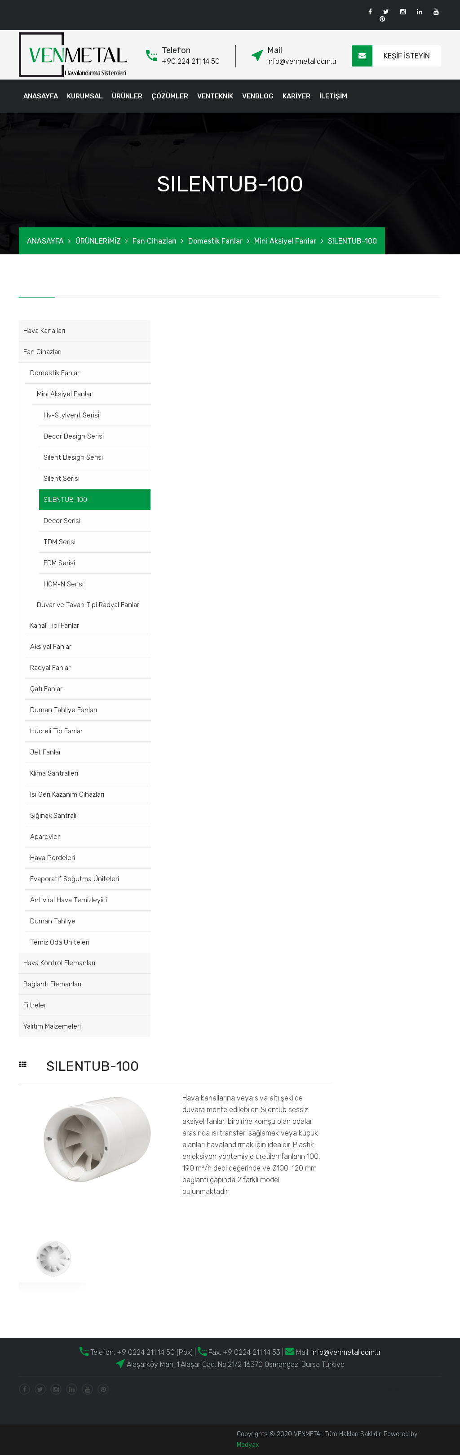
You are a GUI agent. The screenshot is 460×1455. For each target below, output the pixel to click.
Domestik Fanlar (215, 241)
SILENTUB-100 (352, 241)
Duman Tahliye (52, 921)
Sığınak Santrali (53, 816)
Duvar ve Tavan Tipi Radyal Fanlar (88, 605)
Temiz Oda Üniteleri (59, 942)
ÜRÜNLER (127, 96)
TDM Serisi (59, 542)
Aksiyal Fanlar (50, 647)
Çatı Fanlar (46, 689)
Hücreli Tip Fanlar (56, 731)
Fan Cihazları (155, 241)
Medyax (248, 1445)
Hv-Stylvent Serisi (71, 415)
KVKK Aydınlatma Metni (411, 1389)
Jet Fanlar (45, 752)
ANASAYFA (40, 96)
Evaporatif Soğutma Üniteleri (74, 879)
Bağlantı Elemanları (52, 984)
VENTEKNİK (215, 96)
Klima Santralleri (54, 773)
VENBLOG (258, 96)
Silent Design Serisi (73, 457)
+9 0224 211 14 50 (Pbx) (154, 1352)
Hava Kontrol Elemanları (59, 963)
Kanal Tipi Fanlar (54, 625)
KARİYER (296, 96)
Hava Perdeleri (52, 858)
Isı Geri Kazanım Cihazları (67, 794)
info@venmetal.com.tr (302, 61)
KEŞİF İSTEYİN (391, 56)
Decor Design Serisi (74, 436)
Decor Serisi (62, 521)
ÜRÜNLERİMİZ (98, 241)
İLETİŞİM (333, 96)
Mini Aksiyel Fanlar (285, 241)
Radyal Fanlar (50, 668)
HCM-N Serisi (64, 584)
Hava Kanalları (44, 331)
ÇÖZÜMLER (169, 96)
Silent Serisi (62, 479)
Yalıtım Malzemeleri (52, 1026)
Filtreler (34, 1005)
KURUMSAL (85, 96)
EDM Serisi (59, 563)
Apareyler (45, 837)
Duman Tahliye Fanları (63, 710)
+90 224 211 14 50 (191, 61)
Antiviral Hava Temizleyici (68, 900)
